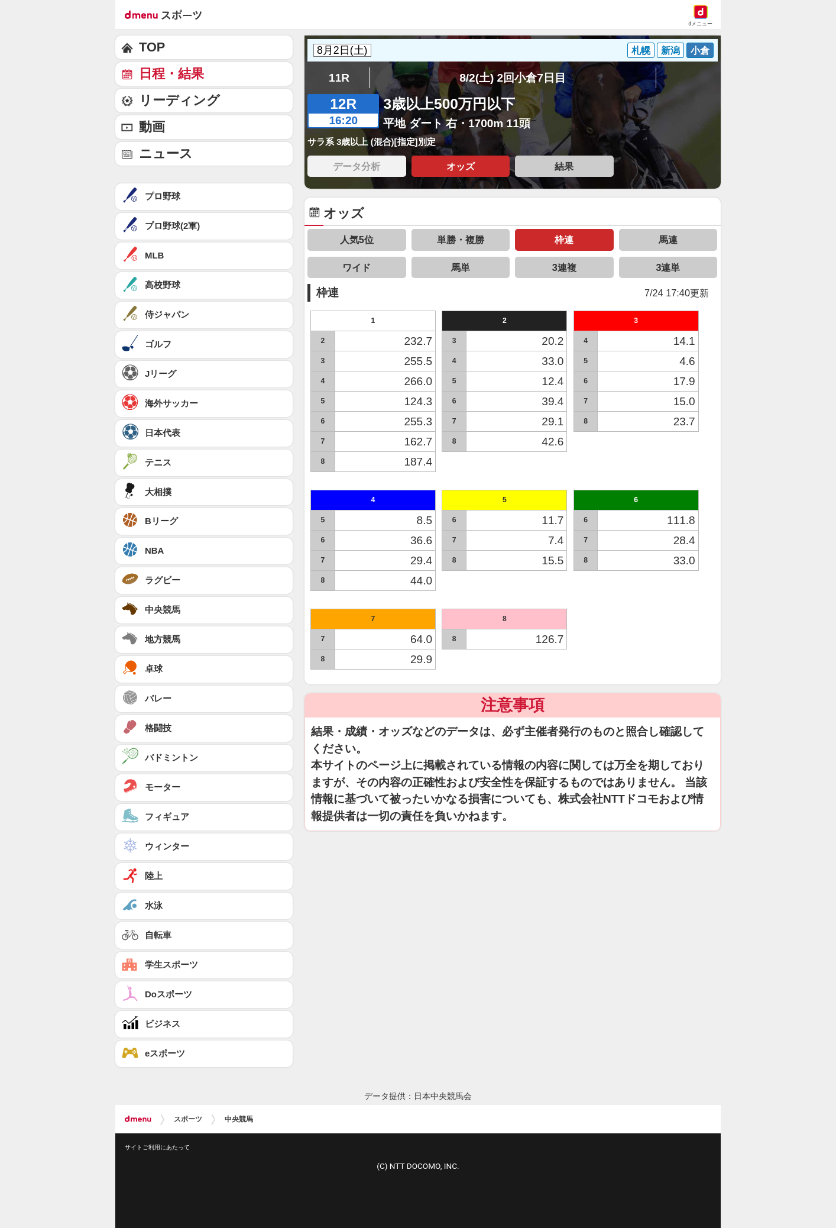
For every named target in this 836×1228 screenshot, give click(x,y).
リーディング (179, 100)
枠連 (564, 239)
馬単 (460, 267)
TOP (152, 47)
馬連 (668, 239)
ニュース (166, 153)
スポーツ (188, 1119)
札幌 (640, 50)
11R (339, 78)
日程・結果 (171, 73)
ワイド (356, 267)
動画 (152, 126)
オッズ (460, 166)
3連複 (564, 267)
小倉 (700, 50)
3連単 (668, 267)
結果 (564, 166)
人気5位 (357, 239)
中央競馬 (239, 1119)
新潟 (670, 50)
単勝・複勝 (460, 239)
